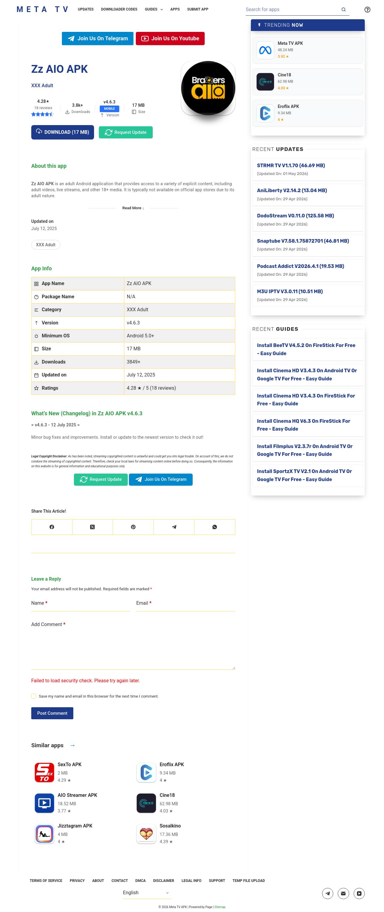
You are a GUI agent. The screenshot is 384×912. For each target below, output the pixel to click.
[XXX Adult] (46, 245)
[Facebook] (52, 527)
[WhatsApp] (214, 527)
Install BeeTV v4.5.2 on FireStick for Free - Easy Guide (306, 349)
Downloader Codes (119, 9)
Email (143, 603)
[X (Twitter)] (92, 527)
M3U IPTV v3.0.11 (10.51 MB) (290, 295)
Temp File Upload (249, 881)
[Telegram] (174, 527)
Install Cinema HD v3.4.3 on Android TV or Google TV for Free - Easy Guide (307, 374)
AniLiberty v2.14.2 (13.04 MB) (292, 194)
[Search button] (343, 10)
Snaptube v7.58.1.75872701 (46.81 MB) (303, 244)
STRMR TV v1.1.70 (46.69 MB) (291, 169)
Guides (155, 9)
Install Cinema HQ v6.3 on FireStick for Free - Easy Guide (303, 425)
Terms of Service (46, 881)
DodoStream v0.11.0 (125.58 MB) (295, 219)
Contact (119, 881)
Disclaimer (163, 881)
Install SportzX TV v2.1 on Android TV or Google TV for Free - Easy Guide (304, 475)
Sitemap (220, 907)
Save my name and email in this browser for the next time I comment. (99, 696)
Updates (85, 9)
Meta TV (44, 9)
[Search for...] (291, 10)
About (98, 881)
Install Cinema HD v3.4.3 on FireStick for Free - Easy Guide (306, 400)
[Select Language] (147, 893)
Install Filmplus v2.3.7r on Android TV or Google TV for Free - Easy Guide (305, 450)
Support (217, 881)
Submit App (197, 9)
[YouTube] (359, 893)
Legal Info (191, 881)
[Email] (343, 893)
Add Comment (48, 624)
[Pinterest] (133, 527)
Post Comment (52, 713)
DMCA (141, 881)
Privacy (77, 881)
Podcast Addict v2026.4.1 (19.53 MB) (300, 270)
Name (39, 603)
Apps (175, 9)
